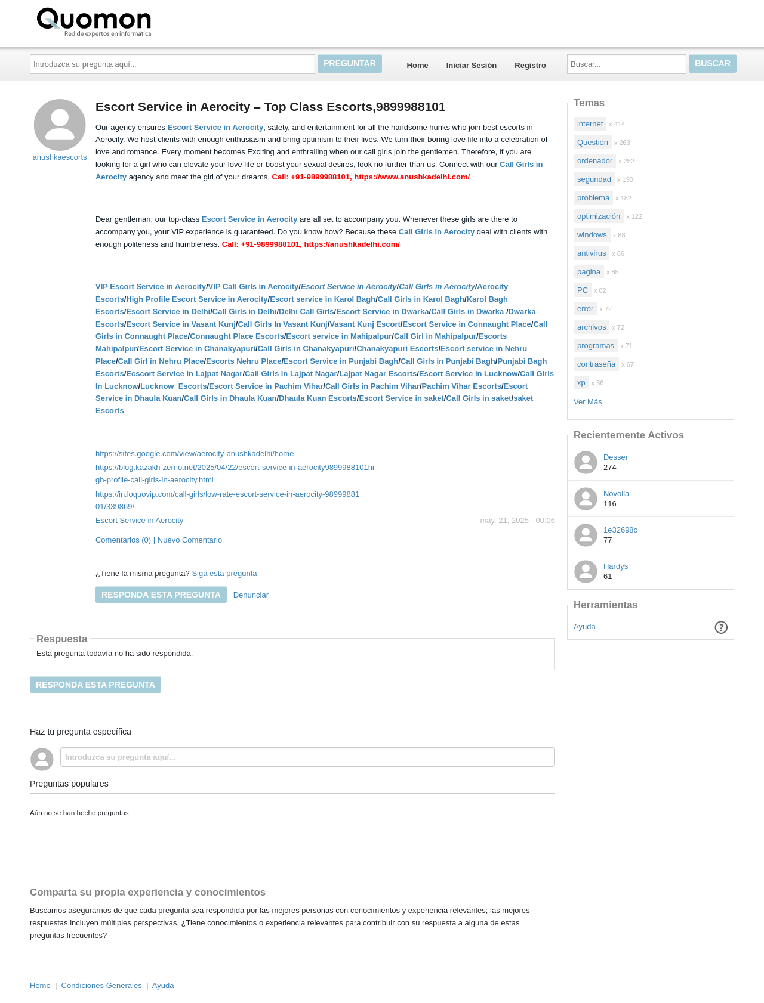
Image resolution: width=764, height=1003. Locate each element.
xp (581, 382)
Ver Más (588, 401)
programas (595, 345)
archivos (591, 327)
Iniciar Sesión (471, 65)
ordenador (594, 160)
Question (592, 142)
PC (582, 290)
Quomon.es (132, 21)
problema (593, 197)
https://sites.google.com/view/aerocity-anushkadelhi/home (195, 453)
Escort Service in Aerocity (139, 520)
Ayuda (585, 626)
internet (590, 123)
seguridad (594, 179)
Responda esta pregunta (161, 594)
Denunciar (251, 594)
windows (592, 234)
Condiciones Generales (101, 985)
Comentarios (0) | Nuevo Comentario (159, 539)
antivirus (591, 253)
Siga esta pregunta (224, 573)
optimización (598, 216)
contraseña (596, 364)
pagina (588, 271)
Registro (530, 65)
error (585, 308)
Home (418, 65)
